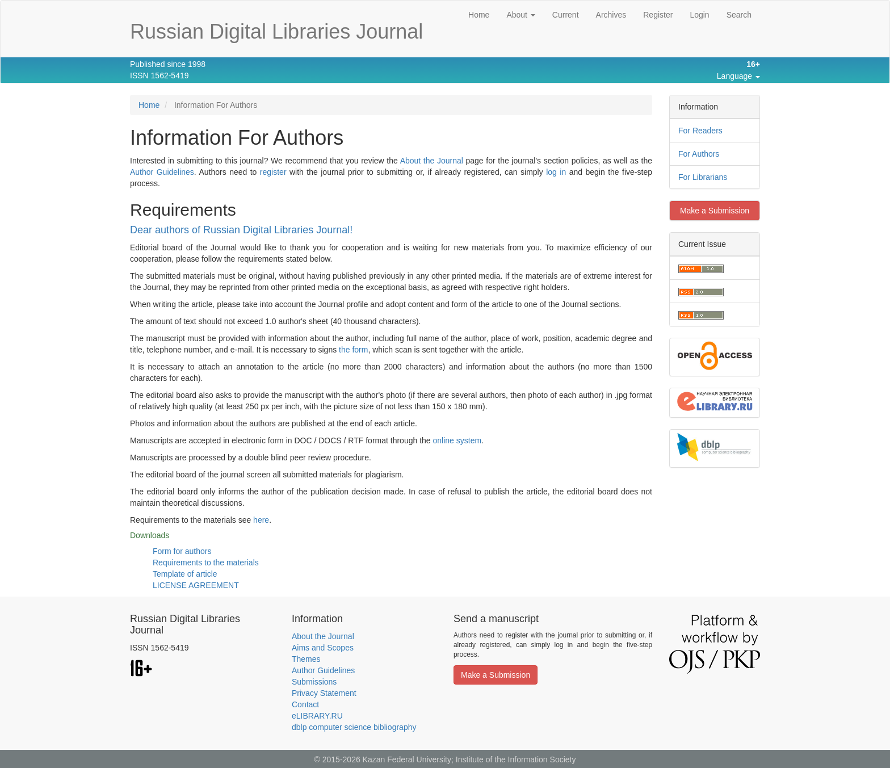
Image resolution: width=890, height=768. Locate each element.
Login (699, 14)
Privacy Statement (324, 693)
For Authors (698, 153)
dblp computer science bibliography (354, 727)
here (261, 519)
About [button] (520, 14)
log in (556, 172)
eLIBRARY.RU (317, 715)
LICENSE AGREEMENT (196, 585)
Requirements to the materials (206, 562)
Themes (306, 659)
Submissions (314, 681)
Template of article (185, 573)
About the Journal (431, 160)
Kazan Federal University (407, 759)
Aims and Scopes (323, 647)
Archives (611, 14)
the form (353, 349)
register (273, 172)
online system (457, 440)
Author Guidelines (162, 172)
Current (565, 14)
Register (658, 14)
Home (478, 14)
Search (739, 14)
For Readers (700, 130)
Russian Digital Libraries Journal (276, 31)
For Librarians (702, 177)
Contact (305, 704)
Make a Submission (714, 210)
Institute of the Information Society (516, 759)
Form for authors (182, 551)
